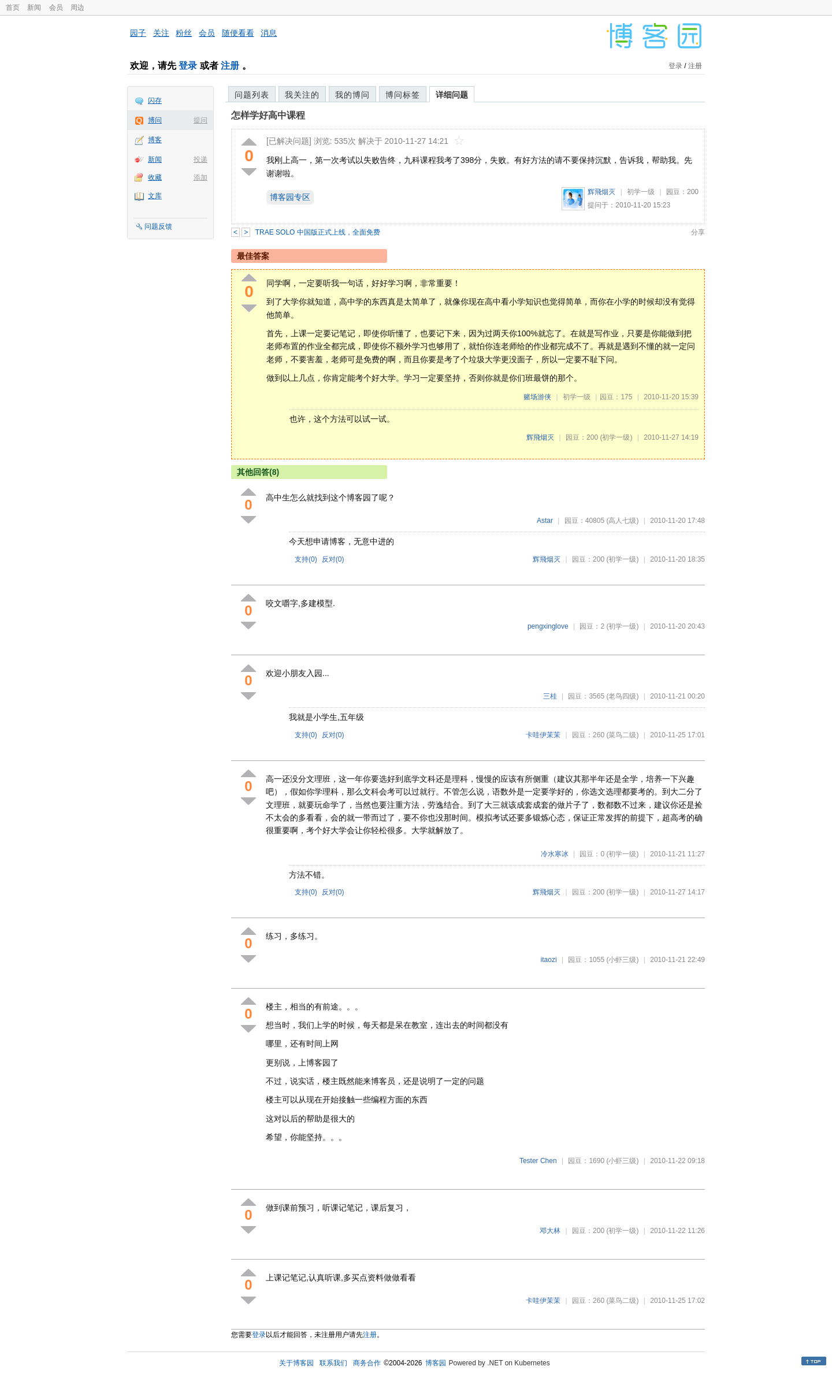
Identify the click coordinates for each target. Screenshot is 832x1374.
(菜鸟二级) (622, 735)
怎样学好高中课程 (268, 115)
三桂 (550, 696)
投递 (200, 159)
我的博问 (352, 94)
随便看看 (238, 33)
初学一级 (641, 192)
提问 (200, 120)
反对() (333, 559)
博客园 (435, 1363)
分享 (698, 232)
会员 (56, 7)
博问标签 (402, 94)
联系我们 (333, 1363)
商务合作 (367, 1363)
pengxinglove (548, 626)
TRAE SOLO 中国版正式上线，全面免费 (317, 232)
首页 (13, 7)
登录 (188, 65)
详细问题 (452, 94)
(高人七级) (622, 521)
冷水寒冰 (555, 854)
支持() (306, 559)
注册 (230, 65)
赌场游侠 (537, 397)
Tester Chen (538, 1161)
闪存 (155, 100)
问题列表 (252, 94)
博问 (155, 120)
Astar (545, 521)
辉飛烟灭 (601, 192)
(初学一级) (616, 437)
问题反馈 (158, 226)
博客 (155, 140)
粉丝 (184, 33)
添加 (200, 177)
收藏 (155, 177)
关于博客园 (296, 1363)
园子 (138, 33)
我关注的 (302, 94)
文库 (155, 196)
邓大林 (550, 1231)
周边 (77, 7)
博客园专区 (290, 197)
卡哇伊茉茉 (543, 735)
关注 (161, 33)
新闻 (34, 7)
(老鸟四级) (622, 696)
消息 (269, 33)
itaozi (549, 960)
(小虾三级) (622, 960)
